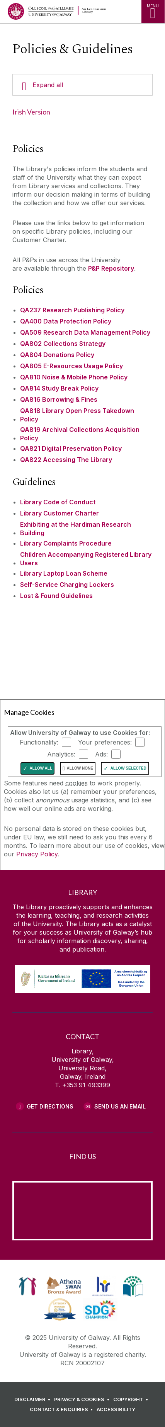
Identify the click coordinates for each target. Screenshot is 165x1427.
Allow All (41, 768)
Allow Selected (128, 768)
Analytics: (61, 754)
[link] (27, 1286)
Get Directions (50, 1106)
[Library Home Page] (105, 11)
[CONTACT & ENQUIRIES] (62, 1410)
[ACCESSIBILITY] (116, 1410)
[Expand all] (82, 84)
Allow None (80, 768)
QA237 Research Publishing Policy (72, 310)
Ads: (101, 754)
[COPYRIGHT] (132, 1400)
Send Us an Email (120, 1106)
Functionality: (39, 742)
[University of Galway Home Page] (40, 13)
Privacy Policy (37, 854)
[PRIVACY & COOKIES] (83, 1400)
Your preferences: (105, 742)
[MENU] (153, 11)
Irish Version (31, 112)
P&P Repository (111, 268)
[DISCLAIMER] (33, 1400)
